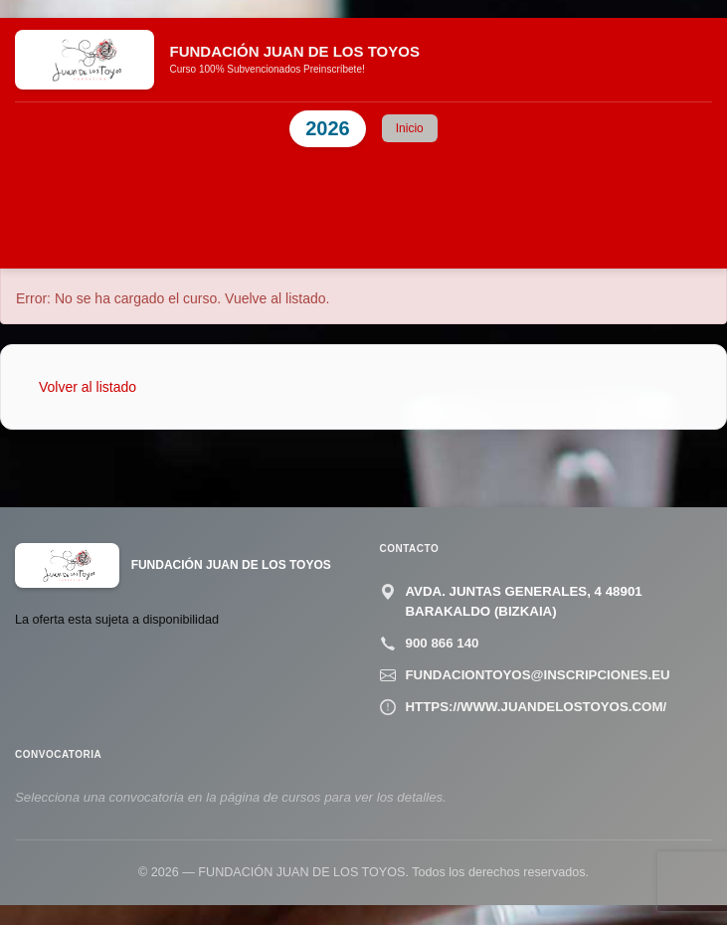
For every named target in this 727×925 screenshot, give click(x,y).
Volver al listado (87, 387)
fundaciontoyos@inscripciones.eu (538, 674)
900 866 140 (442, 643)
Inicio (410, 128)
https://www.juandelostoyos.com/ (536, 706)
